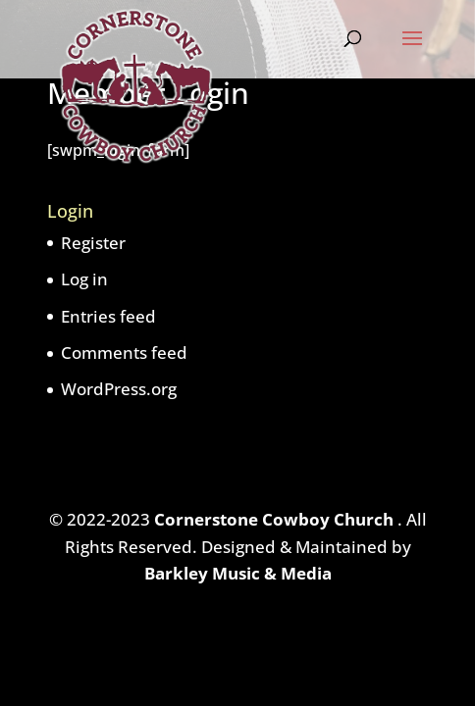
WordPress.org (119, 389)
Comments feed (124, 352)
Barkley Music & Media (238, 573)
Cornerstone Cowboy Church (275, 519)
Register (93, 242)
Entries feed (108, 316)
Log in (84, 279)
